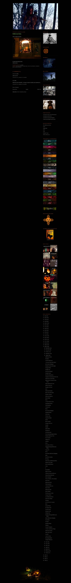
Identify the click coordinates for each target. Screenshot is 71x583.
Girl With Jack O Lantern (49, 502)
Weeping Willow (48, 412)
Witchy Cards (47, 416)
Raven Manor (47, 398)
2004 (46, 560)
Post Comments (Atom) (22, 91)
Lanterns (46, 441)
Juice (46, 388)
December (48, 348)
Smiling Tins (47, 513)
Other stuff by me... (46, 134)
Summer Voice (45, 133)
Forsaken (47, 521)
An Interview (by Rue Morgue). (49, 117)
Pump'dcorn (47, 430)
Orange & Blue (48, 367)
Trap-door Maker (48, 417)
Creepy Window (48, 494)
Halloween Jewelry (48, 530)
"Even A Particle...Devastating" (51, 478)
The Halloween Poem (47, 125)
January (47, 552)
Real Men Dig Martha (49, 374)
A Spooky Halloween (49, 485)
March (47, 549)
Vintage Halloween (48, 539)
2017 (46, 330)
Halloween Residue (48, 390)
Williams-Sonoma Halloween (50, 473)
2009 (46, 344)
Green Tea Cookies (48, 498)
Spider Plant (47, 428)
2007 (46, 555)
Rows (46, 399)
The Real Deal (48, 509)
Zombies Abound (48, 394)
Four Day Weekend (48, 371)
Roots (46, 451)
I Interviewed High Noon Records (49, 119)
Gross (46, 443)
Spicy (46, 455)
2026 (46, 315)
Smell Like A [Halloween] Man (51, 460)
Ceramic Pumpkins (48, 527)
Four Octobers (48, 437)
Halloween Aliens (48, 356)
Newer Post (15, 89)
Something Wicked (48, 403)
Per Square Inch (48, 507)
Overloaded (47, 469)
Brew (46, 504)
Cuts (44, 131)
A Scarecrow (47, 407)
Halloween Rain (17, 34)
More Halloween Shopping (50, 518)
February (47, 550)
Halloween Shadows (49, 396)
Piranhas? (47, 358)
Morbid (46, 426)
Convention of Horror (49, 444)
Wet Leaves (47, 414)
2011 (46, 341)
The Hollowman (48, 432)
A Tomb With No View (49, 401)
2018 (46, 328)
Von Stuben (47, 519)
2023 (46, 321)
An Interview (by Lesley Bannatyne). (50, 114)
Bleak (46, 408)
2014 (46, 335)
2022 (46, 323)
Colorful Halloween (49, 360)
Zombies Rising (48, 523)
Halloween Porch (48, 482)
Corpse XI (47, 449)
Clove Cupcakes (48, 476)
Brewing (46, 458)
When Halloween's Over (49, 383)
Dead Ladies (47, 487)
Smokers (47, 525)
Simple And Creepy (48, 462)
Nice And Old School (49, 464)
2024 (46, 319)
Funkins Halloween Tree (49, 435)
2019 (46, 326)
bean (13, 80)
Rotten (46, 419)
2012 (46, 339)
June (46, 543)
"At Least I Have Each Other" (50, 362)
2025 (46, 317)
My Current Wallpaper (49, 364)
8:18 (44, 129)
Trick (44, 126)
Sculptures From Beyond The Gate (51, 376)
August (47, 355)
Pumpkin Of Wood (48, 387)
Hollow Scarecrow (48, 385)
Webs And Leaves (48, 532)
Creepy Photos (48, 505)
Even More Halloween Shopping (51, 453)
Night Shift (45, 128)
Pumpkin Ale (47, 369)
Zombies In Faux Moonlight (50, 365)
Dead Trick (47, 480)
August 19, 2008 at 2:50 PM (19, 84)
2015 (46, 333)
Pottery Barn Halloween (49, 475)
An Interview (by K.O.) (47, 116)
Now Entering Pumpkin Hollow (51, 434)
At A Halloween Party (49, 496)
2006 (46, 556)
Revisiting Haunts (48, 537)
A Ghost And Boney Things (50, 528)
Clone (46, 466)
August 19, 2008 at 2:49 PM (19, 77)
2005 (46, 558)
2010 (46, 342)
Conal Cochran (48, 536)
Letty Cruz (15, 73)
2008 (46, 346)
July (46, 541)
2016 (46, 332)
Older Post (39, 89)
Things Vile (47, 439)
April (47, 547)
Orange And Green (48, 423)
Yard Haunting (48, 405)
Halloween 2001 (48, 489)
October (47, 351)
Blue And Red (47, 421)
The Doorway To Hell (49, 493)
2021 (46, 324)
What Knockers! (48, 484)
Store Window (48, 491)
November (48, 349)
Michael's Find (48, 511)
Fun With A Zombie (49, 457)
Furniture (47, 500)
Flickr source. (15, 63)
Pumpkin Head (48, 373)
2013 (46, 337)
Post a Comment (16, 87)
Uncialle (46, 534)
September (48, 353)
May (46, 545)
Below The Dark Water (49, 392)
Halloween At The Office (49, 378)
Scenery (46, 425)
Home (27, 89)
